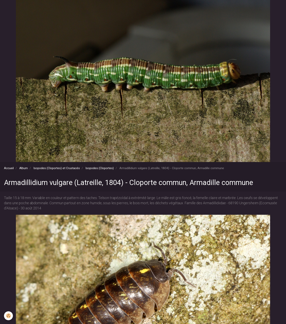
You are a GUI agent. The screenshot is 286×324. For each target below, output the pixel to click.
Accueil (9, 168)
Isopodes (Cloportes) (99, 168)
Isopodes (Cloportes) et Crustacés (56, 168)
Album (23, 168)
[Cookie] (8, 315)
